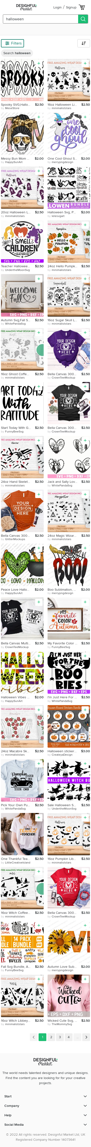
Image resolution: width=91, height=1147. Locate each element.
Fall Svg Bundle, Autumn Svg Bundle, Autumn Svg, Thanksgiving (18, 967)
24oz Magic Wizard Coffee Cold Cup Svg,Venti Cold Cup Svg (65, 536)
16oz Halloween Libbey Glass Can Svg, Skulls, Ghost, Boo (65, 105)
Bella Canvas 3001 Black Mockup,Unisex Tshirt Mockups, (65, 428)
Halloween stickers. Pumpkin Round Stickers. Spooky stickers (64, 751)
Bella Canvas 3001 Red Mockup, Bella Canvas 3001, (65, 913)
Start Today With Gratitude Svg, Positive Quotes (18, 428)
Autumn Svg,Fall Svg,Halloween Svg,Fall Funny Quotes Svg (18, 320)
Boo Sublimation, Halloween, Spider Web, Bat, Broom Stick (64, 590)
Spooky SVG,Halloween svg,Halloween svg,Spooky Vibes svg (18, 105)
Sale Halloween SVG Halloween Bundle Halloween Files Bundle (65, 805)
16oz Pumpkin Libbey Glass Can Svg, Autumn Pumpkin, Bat (65, 859)
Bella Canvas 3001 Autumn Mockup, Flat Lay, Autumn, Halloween (18, 536)
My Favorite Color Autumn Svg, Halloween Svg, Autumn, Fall (65, 643)
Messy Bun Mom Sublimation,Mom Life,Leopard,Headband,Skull (18, 158)
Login (57, 7)
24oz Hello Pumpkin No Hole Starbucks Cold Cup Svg (65, 266)
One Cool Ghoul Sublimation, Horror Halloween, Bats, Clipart (64, 158)
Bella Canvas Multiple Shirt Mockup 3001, (18, 643)
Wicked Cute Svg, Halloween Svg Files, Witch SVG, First (65, 1021)
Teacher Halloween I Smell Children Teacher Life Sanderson (18, 266)
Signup (71, 7)
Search (17, 53)
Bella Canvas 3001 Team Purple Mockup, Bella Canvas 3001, (65, 374)
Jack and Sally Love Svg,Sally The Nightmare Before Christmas (65, 482)
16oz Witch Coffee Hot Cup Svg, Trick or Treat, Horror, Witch (18, 913)
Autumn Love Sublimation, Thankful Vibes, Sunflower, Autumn (64, 967)
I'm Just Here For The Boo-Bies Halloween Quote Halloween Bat (65, 697)
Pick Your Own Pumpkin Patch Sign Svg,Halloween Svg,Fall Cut (18, 805)
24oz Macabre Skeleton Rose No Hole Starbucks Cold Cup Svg (18, 751)
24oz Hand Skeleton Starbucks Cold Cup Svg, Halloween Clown (18, 482)
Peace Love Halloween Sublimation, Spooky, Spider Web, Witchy (18, 590)
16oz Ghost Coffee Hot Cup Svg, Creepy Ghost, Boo (18, 374)
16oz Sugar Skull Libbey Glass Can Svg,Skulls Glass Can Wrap (65, 320)
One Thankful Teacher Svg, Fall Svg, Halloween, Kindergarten (18, 859)
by (10, 108)
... (77, 1037)
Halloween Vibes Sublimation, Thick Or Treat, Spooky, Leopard (18, 697)
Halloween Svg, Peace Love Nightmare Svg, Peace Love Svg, (64, 212)
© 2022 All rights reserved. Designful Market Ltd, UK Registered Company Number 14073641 (45, 1137)
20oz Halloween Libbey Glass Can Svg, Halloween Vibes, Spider (18, 212)
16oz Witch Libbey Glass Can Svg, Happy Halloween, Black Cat (18, 1021)
